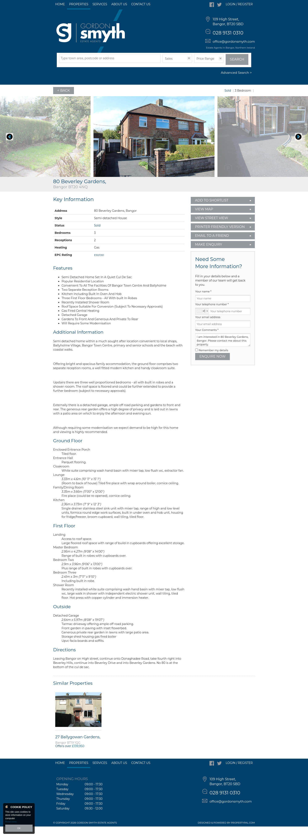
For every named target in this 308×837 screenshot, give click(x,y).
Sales (168, 69)
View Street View (211, 228)
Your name (203, 302)
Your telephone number (212, 315)
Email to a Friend (212, 246)
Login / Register (239, 4)
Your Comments (206, 340)
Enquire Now (212, 367)
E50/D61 (99, 265)
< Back (63, 101)
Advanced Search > (236, 83)
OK (19, 828)
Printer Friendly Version (218, 237)
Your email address (207, 327)
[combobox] (202, 321)
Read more (11, 821)
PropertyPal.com (243, 833)
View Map (204, 220)
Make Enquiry (208, 255)
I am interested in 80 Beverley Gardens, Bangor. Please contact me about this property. (222, 350)
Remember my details (213, 360)
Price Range (205, 69)
